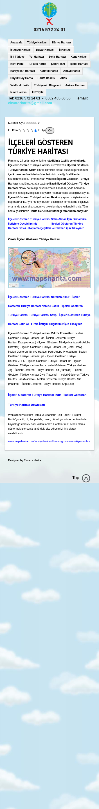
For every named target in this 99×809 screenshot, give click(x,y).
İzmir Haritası (18, 92)
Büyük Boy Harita (21, 78)
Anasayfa (16, 42)
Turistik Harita (37, 63)
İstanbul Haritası (20, 49)
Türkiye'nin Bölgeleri (47, 85)
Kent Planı (17, 63)
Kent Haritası (79, 56)
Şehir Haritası (57, 56)
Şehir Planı (58, 63)
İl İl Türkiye (17, 56)
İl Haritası (65, 49)
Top (75, 477)
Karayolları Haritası (22, 70)
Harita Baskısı (46, 78)
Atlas (63, 78)
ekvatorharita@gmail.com (30, 103)
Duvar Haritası (45, 49)
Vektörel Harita (19, 85)
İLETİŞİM (37, 92)
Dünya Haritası (61, 42)
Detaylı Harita (71, 70)
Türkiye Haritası (37, 42)
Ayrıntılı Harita (49, 70)
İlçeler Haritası (79, 63)
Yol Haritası (36, 56)
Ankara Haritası (75, 85)
